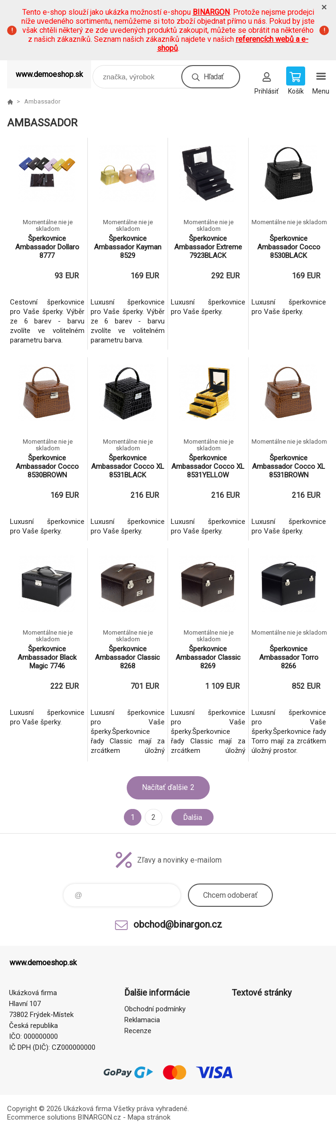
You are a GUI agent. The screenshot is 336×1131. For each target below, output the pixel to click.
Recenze (137, 1030)
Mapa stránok (149, 1117)
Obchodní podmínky (155, 1009)
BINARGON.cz (99, 1117)
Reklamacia (142, 1020)
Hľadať (214, 76)
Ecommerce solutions (41, 1117)
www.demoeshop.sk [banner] (49, 74)
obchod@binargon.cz (177, 924)
